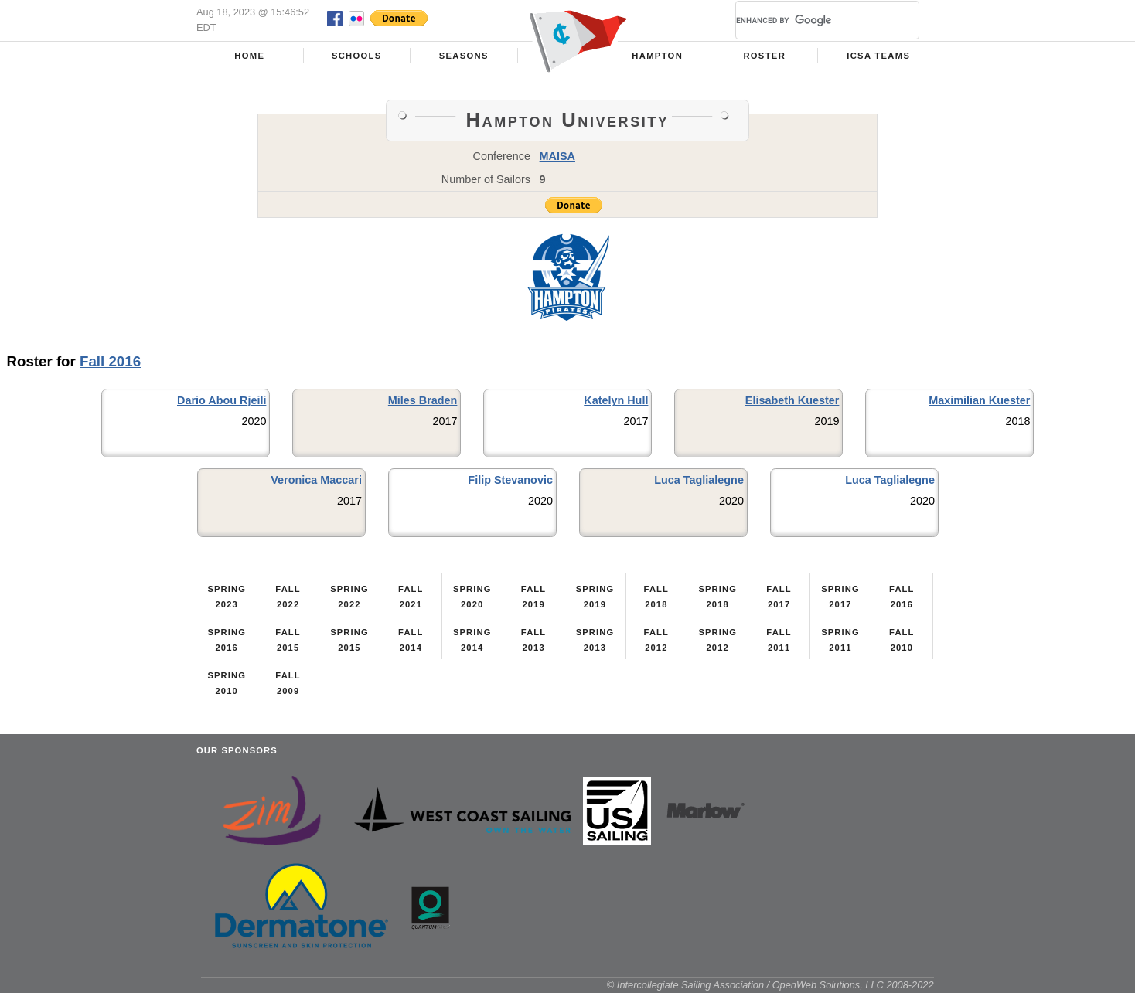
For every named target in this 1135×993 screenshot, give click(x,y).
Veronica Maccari (316, 480)
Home (249, 55)
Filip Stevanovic (510, 480)
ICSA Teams (878, 55)
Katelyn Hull (616, 400)
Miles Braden (423, 400)
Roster (764, 55)
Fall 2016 (110, 361)
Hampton (657, 55)
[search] (808, 20)
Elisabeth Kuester (792, 400)
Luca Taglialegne (699, 480)
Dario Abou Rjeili (221, 400)
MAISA (557, 156)
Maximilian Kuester (979, 400)
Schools (357, 55)
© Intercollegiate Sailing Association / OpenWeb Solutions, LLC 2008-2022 (770, 985)
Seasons (464, 55)
